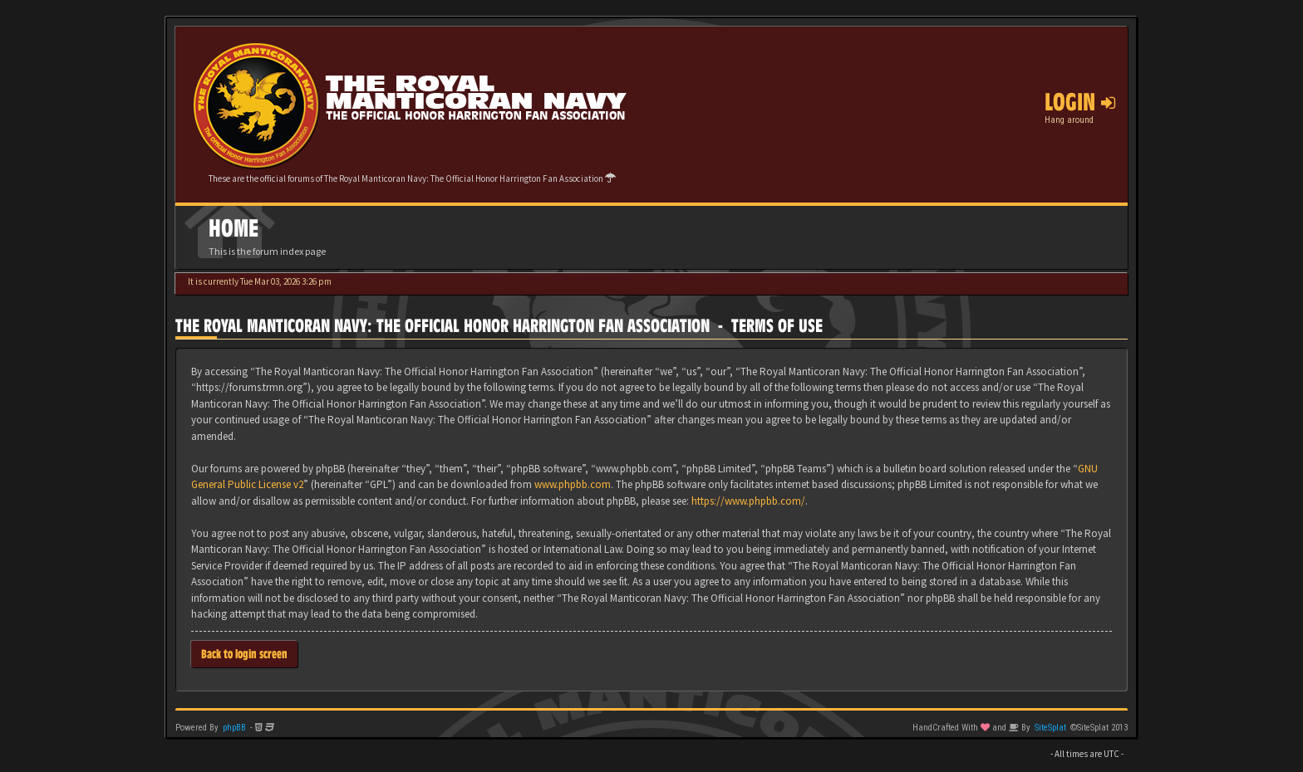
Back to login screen (244, 654)
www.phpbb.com (572, 484)
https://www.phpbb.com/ (748, 501)
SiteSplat (1050, 727)
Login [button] (1080, 102)
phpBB (234, 727)
